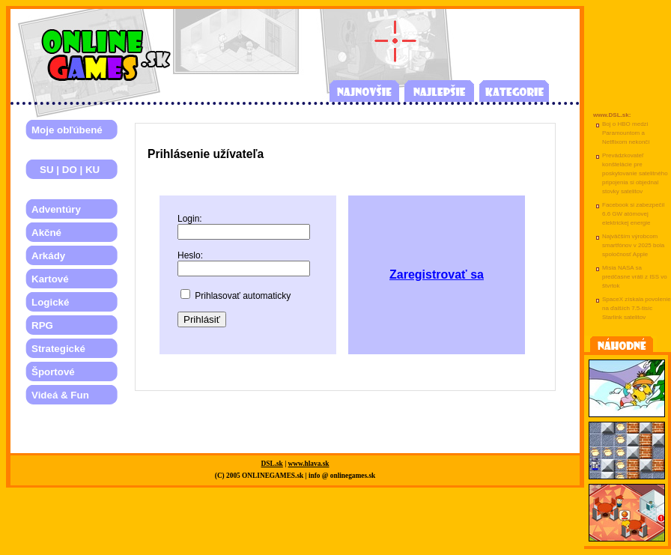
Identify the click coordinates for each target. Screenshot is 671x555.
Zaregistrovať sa (436, 274)
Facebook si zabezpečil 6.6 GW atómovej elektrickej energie (633, 213)
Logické (50, 302)
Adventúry (56, 209)
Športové (53, 371)
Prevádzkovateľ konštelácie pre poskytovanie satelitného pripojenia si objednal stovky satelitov (635, 173)
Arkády (48, 255)
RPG (42, 325)
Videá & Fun (60, 395)
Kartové (50, 279)
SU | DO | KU (65, 169)
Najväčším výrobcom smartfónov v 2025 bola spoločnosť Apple (633, 245)
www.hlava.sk (309, 463)
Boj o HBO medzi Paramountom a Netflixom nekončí (626, 133)
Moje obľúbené (67, 130)
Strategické (58, 348)
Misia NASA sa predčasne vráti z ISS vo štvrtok (634, 276)
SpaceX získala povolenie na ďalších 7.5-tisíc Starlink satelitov (636, 308)
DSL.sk (272, 463)
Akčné (46, 232)
